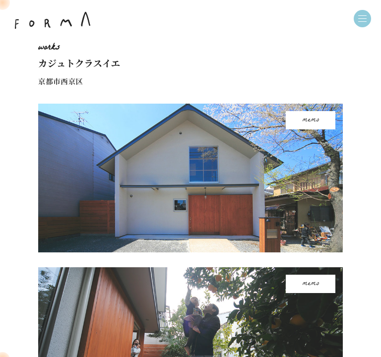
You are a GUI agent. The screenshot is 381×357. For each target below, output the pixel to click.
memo (310, 120)
